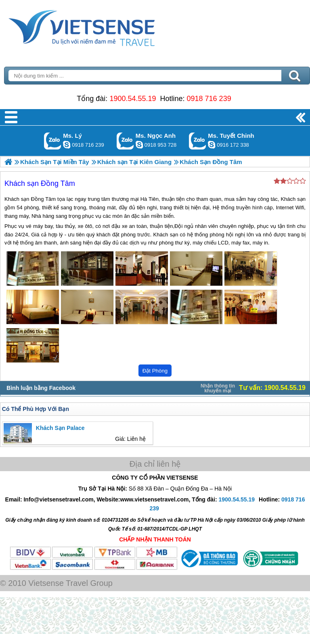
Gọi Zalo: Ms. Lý (53, 141)
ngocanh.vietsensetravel (139, 145)
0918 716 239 (209, 99)
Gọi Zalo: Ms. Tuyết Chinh (198, 141)
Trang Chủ (101, 26)
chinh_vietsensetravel (211, 145)
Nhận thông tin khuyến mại (218, 388)
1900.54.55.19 (132, 99)
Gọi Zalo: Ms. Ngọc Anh (125, 141)
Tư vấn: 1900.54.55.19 (272, 387)
